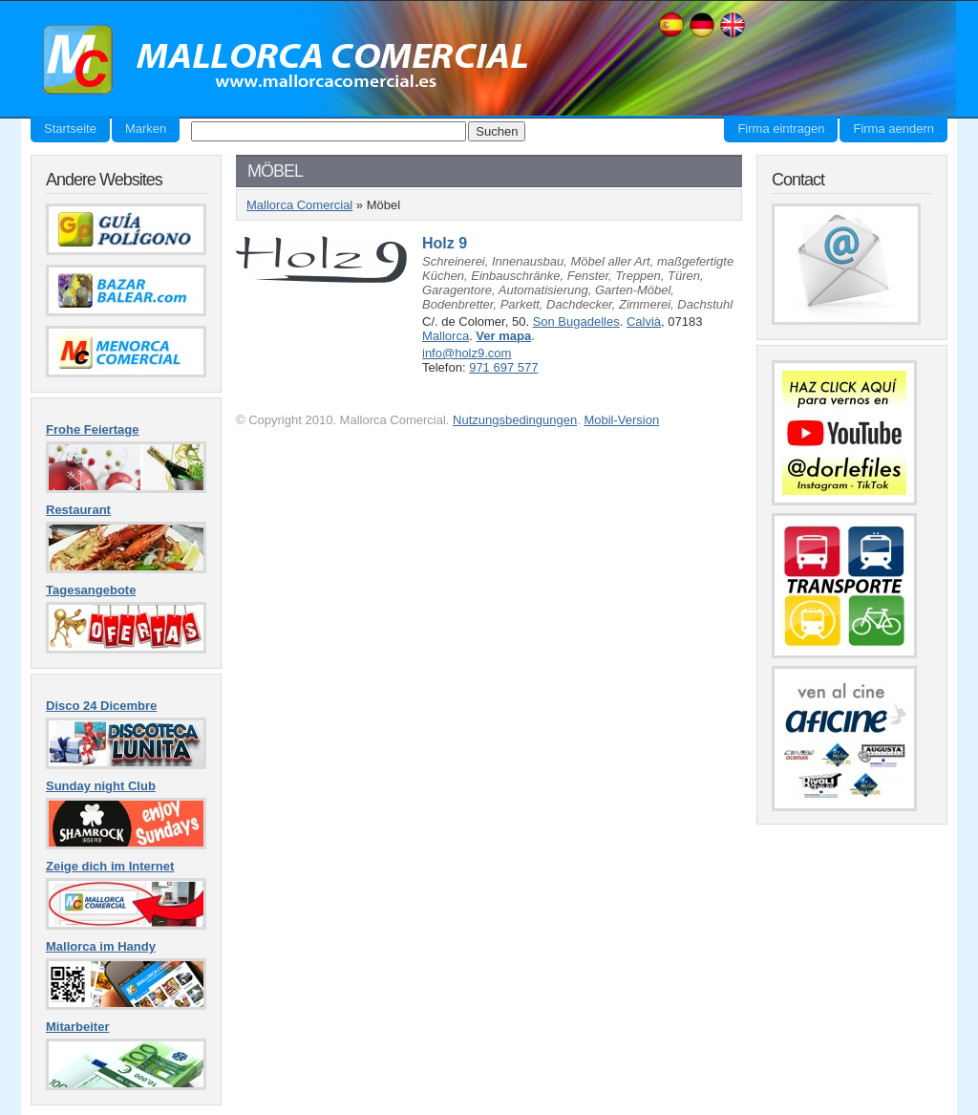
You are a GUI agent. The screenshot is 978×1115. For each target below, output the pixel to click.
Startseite (70, 128)
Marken (145, 128)
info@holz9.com (466, 353)
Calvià (644, 321)
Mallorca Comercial (279, 60)
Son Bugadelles (576, 321)
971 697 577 (503, 367)
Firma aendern (893, 128)
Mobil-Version (621, 420)
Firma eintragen (780, 128)
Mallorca (445, 336)
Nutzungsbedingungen (515, 420)
